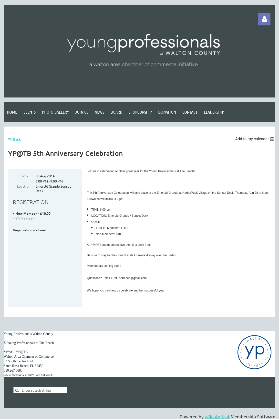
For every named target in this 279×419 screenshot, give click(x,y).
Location (24, 186)
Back (17, 139)
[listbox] (255, 139)
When (26, 176)
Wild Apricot (217, 413)
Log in (264, 19)
